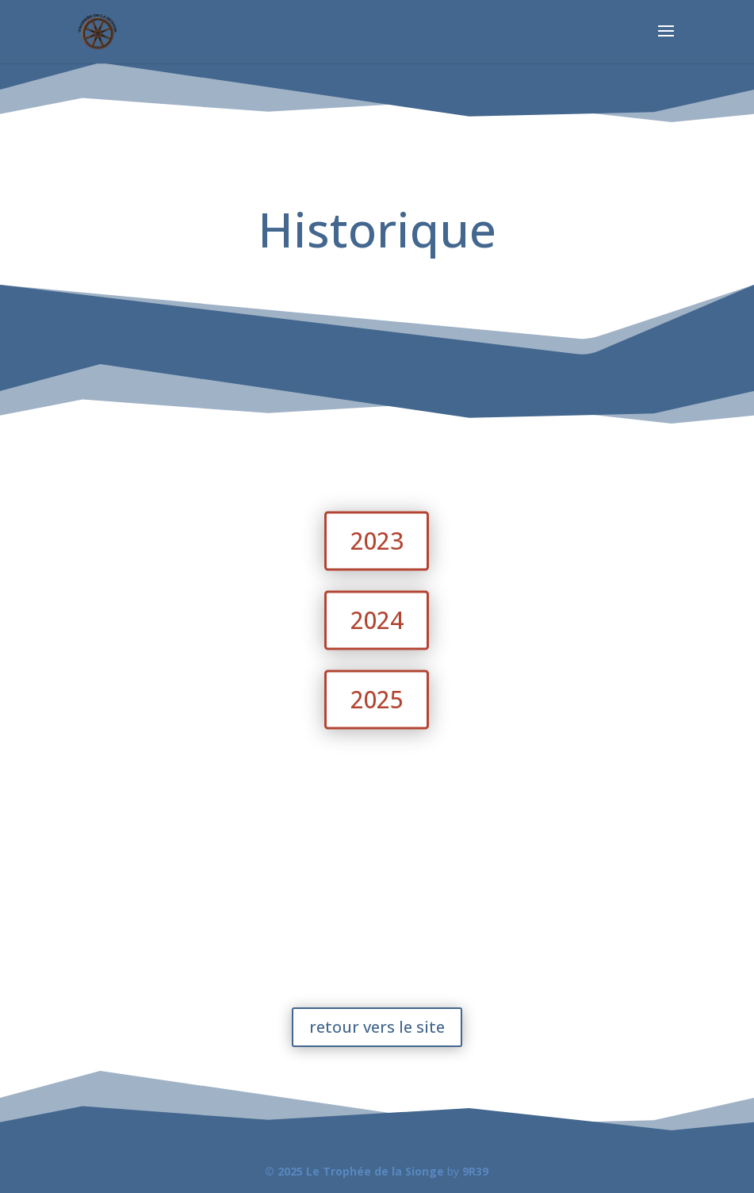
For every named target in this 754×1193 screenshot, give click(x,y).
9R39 (475, 1171)
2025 (376, 699)
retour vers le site (377, 1027)
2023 (376, 540)
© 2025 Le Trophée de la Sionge (354, 1171)
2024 (376, 620)
